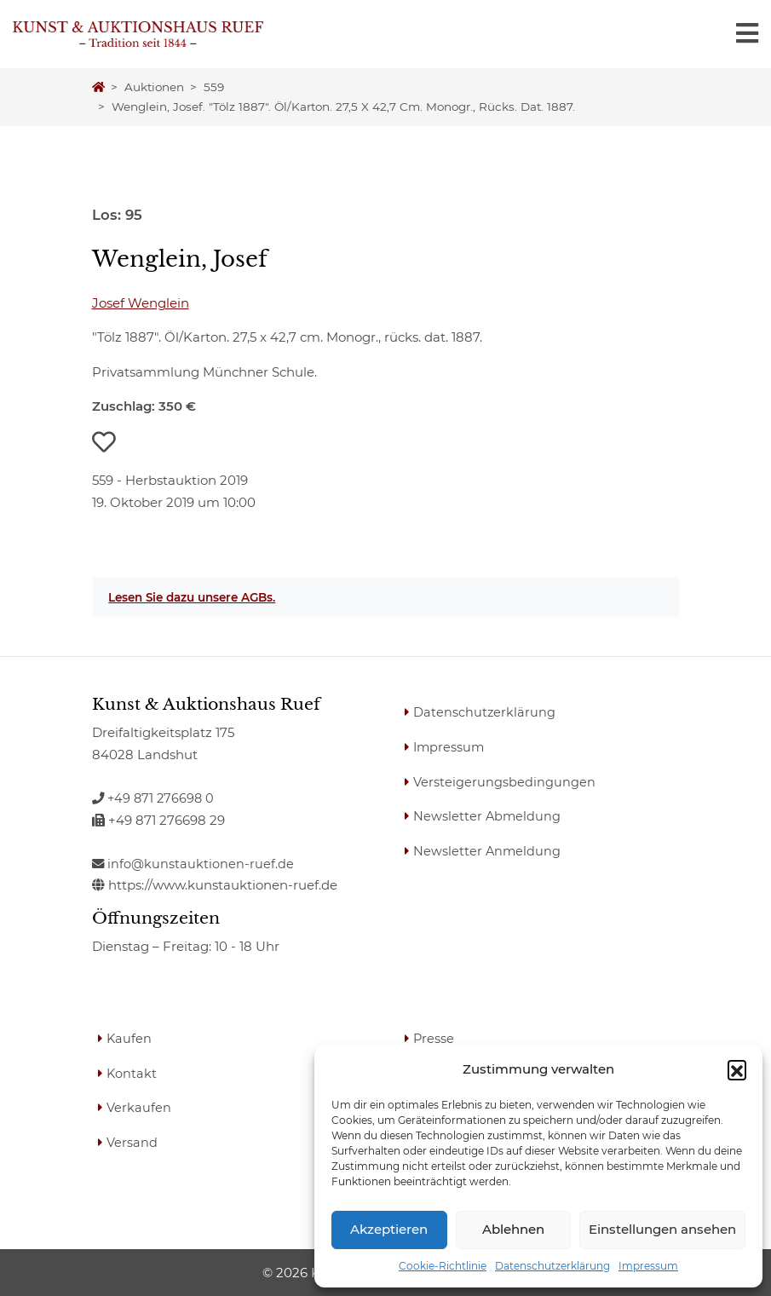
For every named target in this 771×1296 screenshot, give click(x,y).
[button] (736, 1069)
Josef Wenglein (140, 303)
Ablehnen (513, 1229)
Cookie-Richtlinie (442, 1265)
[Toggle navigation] (747, 33)
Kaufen (130, 1038)
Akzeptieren (389, 1229)
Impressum (648, 1265)
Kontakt (132, 1072)
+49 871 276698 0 (155, 798)
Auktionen (154, 87)
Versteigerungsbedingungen (505, 781)
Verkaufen (139, 1107)
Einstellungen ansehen (662, 1229)
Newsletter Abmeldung (488, 816)
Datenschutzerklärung (552, 1265)
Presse (435, 1038)
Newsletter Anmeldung (488, 850)
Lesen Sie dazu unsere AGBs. (191, 597)
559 (214, 87)
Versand (132, 1141)
